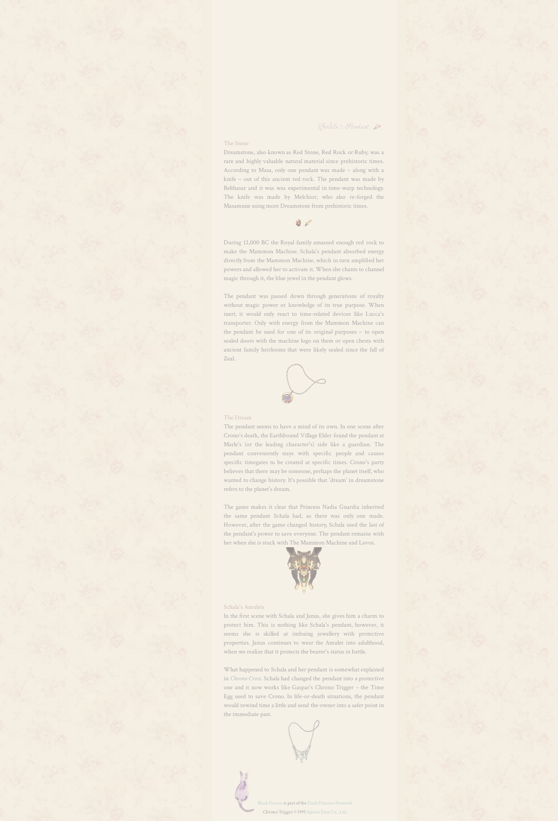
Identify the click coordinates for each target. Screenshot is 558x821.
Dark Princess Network (330, 803)
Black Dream (270, 803)
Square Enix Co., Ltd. (327, 812)
